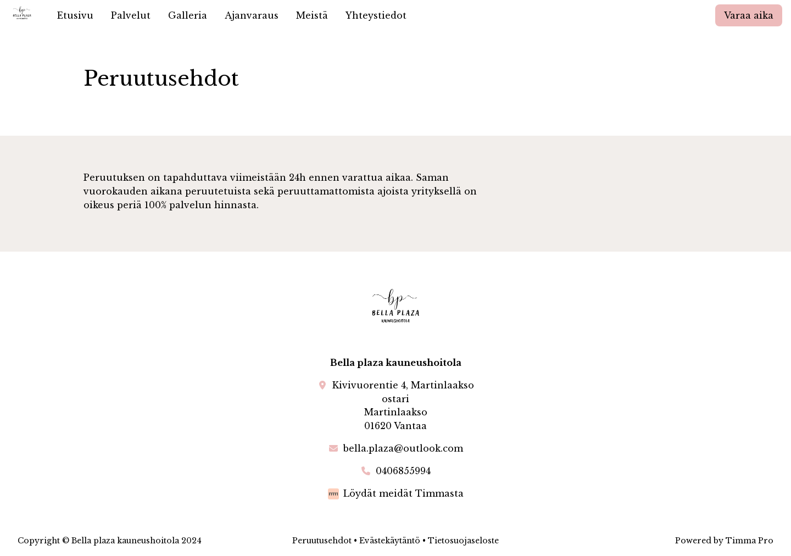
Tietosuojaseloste (463, 541)
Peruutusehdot (322, 541)
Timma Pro (749, 541)
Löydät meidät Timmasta (403, 493)
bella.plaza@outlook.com (403, 448)
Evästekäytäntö (389, 541)
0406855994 (403, 470)
